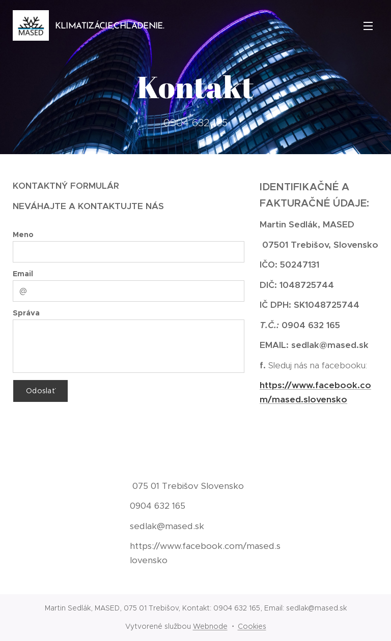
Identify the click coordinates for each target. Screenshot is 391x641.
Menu (368, 25)
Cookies (252, 626)
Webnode (210, 626)
